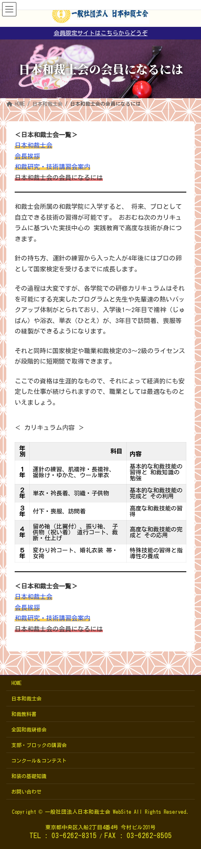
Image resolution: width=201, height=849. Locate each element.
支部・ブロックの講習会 (39, 744)
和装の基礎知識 (29, 776)
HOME (16, 682)
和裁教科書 (24, 713)
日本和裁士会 (26, 698)
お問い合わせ (26, 791)
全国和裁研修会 (29, 729)
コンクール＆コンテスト (39, 760)
